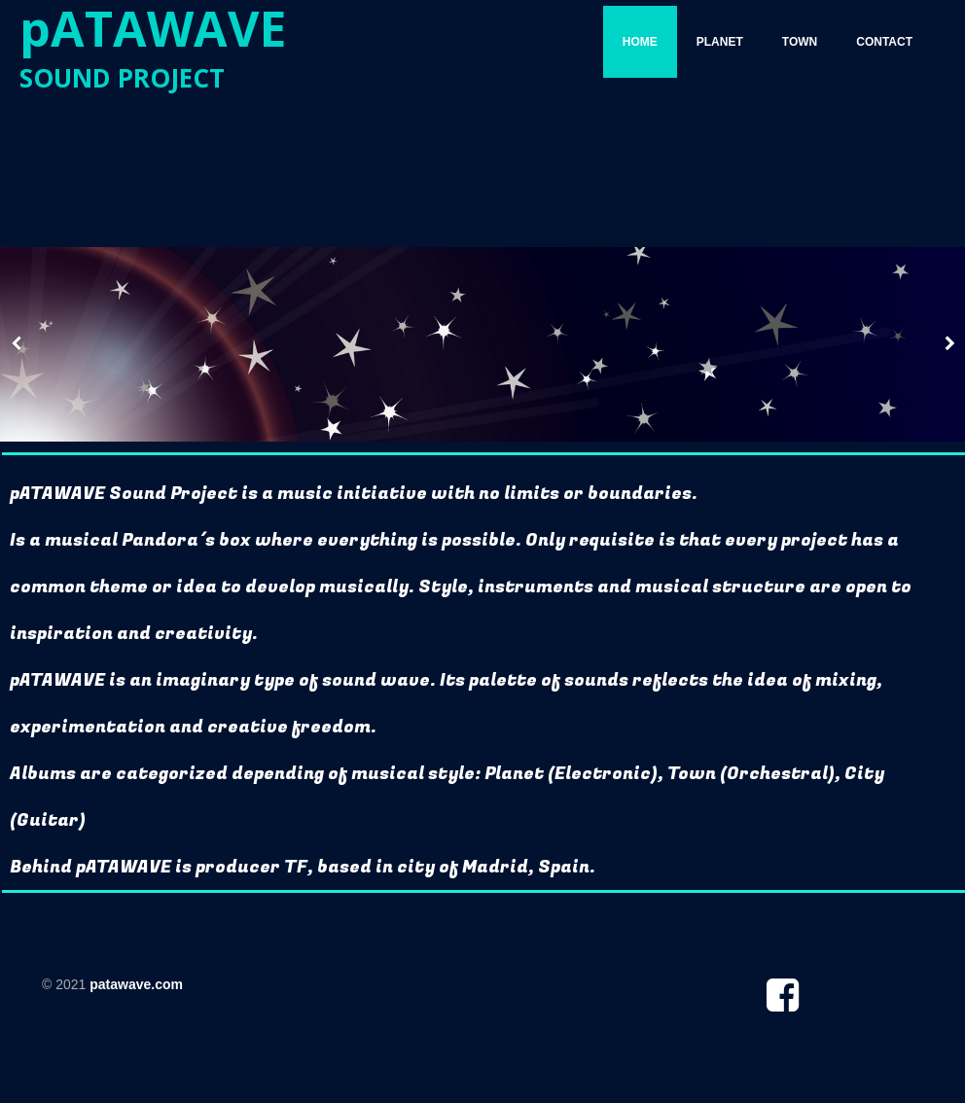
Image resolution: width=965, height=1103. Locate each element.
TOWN (799, 42)
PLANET (720, 42)
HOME (640, 42)
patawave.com (136, 984)
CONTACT (884, 42)
